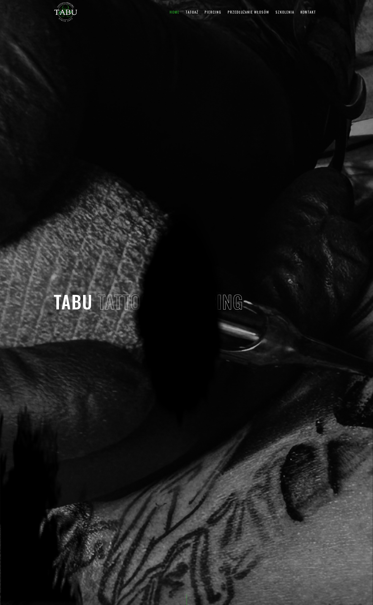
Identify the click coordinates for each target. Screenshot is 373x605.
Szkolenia (284, 12)
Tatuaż (192, 12)
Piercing (213, 12)
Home (174, 12)
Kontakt (308, 12)
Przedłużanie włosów (248, 12)
